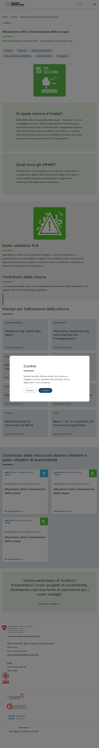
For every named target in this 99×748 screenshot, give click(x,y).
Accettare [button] (45, 390)
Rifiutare (30, 390)
